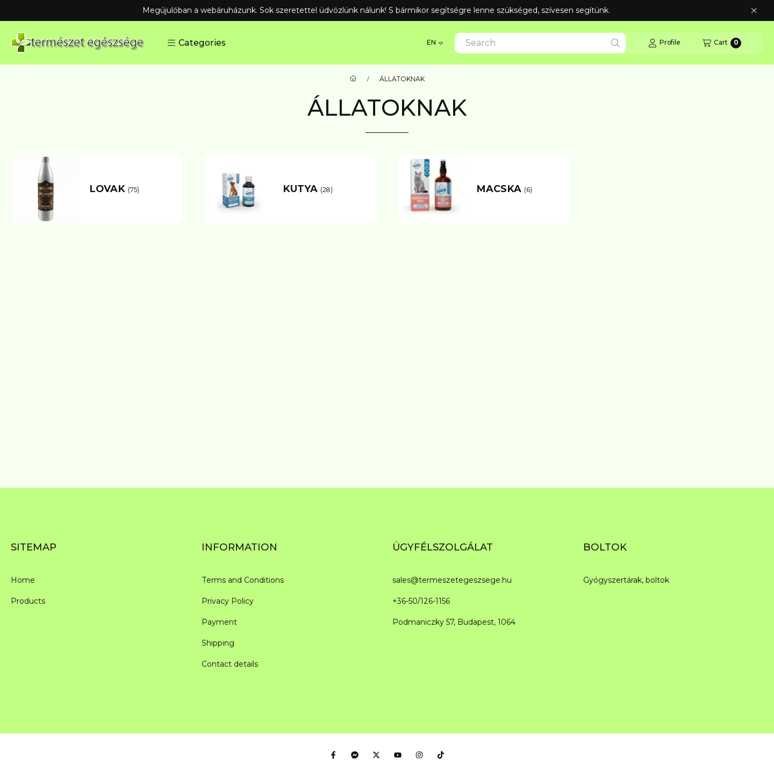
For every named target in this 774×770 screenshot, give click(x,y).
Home (23, 580)
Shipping (218, 643)
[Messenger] (355, 755)
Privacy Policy (228, 601)
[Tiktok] (441, 755)
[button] (196, 43)
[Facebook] (333, 755)
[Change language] (434, 43)
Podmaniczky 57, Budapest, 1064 (453, 622)
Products (28, 601)
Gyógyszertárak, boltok (626, 580)
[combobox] (540, 43)
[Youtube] (397, 755)
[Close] (753, 10)
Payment (219, 622)
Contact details (230, 664)
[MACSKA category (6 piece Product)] (518, 189)
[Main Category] (353, 79)
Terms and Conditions (243, 580)
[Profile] (664, 43)
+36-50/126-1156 (421, 601)
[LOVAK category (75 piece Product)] (131, 189)
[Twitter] (376, 755)
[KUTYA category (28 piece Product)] (325, 189)
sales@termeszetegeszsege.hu (452, 580)
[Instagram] (419, 755)
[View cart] (722, 43)
